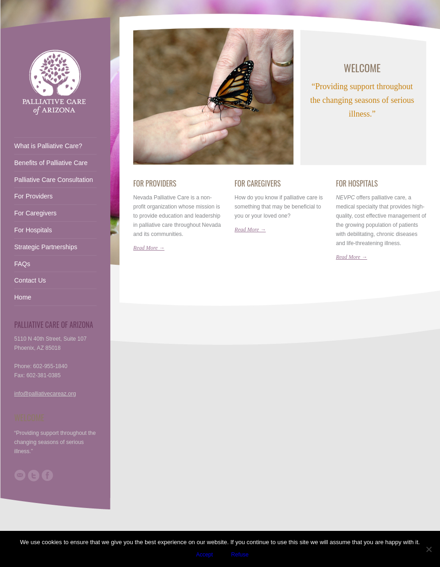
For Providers (154, 183)
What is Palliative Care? (48, 146)
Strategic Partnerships (45, 247)
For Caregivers (257, 183)
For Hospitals (357, 183)
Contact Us (30, 280)
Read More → (148, 248)
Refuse (240, 554)
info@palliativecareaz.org (45, 393)
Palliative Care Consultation (53, 179)
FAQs (22, 263)
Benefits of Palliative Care (50, 162)
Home (22, 297)
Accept (204, 554)
